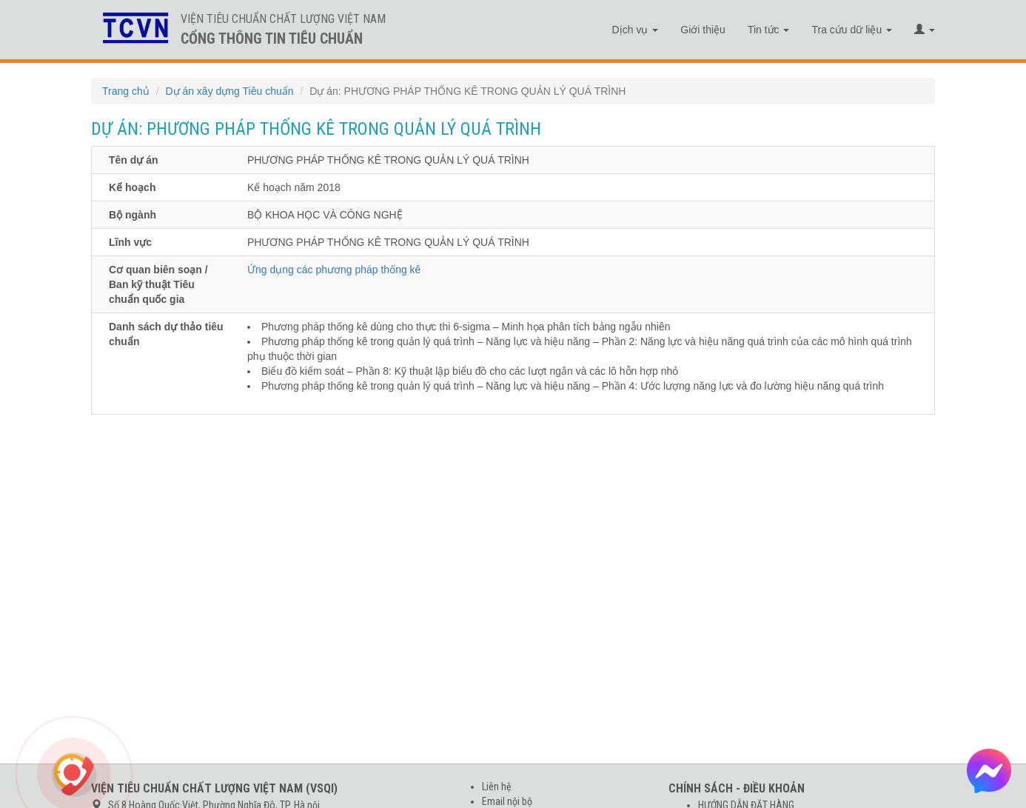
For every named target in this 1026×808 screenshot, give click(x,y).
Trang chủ (126, 91)
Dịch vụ (635, 30)
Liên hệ (497, 786)
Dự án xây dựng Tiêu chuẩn (229, 91)
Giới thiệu (702, 30)
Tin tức (769, 30)
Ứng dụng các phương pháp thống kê (333, 270)
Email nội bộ (507, 801)
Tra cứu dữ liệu (851, 30)
